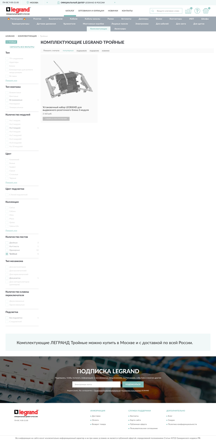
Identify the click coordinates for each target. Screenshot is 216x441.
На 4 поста (14, 246)
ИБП (191, 19)
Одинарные (14, 250)
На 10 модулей (16, 147)
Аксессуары (120, 29)
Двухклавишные (16, 301)
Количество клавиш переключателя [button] (17, 294)
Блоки (12, 66)
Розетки (37, 19)
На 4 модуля (14, 132)
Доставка (96, 416)
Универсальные (16, 107)
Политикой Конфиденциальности (107, 390)
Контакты (127, 11)
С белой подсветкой (18, 195)
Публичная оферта (138, 424)
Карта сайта (135, 420)
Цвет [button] (8, 154)
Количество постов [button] (17, 237)
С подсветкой (15, 322)
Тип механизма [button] (14, 261)
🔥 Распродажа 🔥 (16, 19)
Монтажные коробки (93, 24)
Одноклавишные (17, 305)
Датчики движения (46, 24)
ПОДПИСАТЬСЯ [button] (133, 385)
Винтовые (13, 96)
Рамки (111, 19)
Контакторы (176, 19)
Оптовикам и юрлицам (91, 11)
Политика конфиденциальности (182, 424)
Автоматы (126, 19)
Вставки (13, 76)
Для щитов (198, 24)
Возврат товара (99, 424)
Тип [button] (8, 53)
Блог (170, 416)
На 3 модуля (14, 128)
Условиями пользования (131, 390)
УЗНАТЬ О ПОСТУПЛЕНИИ (56, 119)
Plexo (11, 219)
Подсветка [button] (12, 312)
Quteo (12, 223)
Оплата (95, 420)
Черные (12, 178)
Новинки (113, 11)
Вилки (159, 19)
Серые (12, 171)
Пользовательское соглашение (144, 428)
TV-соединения (16, 59)
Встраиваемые (15, 100)
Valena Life (14, 226)
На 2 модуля (14, 124)
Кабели (73, 19)
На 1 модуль (14, 121)
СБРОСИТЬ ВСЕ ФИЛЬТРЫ (22, 47)
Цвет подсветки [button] (15, 189)
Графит (12, 167)
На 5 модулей (15, 135)
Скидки (171, 420)
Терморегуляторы (20, 24)
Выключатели (56, 19)
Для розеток (15, 278)
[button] (197, 11)
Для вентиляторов (17, 267)
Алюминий (14, 160)
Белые (12, 163)
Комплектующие (98, 29)
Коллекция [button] (12, 202)
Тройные (13, 254)
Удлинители (69, 24)
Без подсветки (15, 318)
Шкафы (205, 19)
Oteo (11, 215)
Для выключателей (17, 271)
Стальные (13, 174)
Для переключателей (18, 274)
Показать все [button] (11, 81)
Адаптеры (13, 62)
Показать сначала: (51, 51)
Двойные (13, 243)
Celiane (12, 211)
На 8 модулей (15, 143)
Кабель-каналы (92, 19)
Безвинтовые (15, 93)
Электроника (141, 24)
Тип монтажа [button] (13, 87)
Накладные (14, 104)
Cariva (12, 208)
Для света (181, 24)
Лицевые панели (119, 24)
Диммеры (143, 19)
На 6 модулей (15, 139)
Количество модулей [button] (18, 115)
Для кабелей (162, 24)
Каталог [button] (70, 11)
